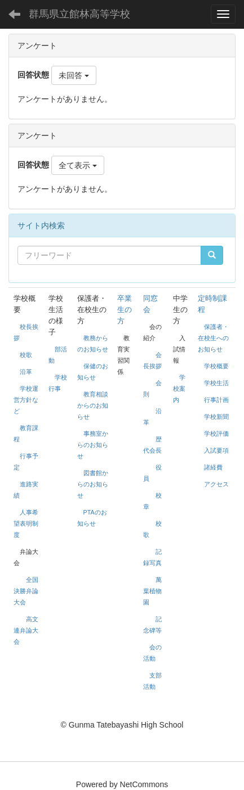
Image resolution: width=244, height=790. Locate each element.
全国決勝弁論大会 (26, 591)
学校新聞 (216, 416)
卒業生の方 (124, 309)
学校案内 (179, 388)
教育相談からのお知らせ (92, 405)
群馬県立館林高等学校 (79, 14)
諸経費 (213, 467)
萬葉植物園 (152, 591)
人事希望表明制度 (26, 523)
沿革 (26, 371)
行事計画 (216, 399)
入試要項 (216, 450)
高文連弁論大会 (26, 630)
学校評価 (216, 433)
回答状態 (33, 74)
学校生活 (216, 383)
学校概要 (216, 366)
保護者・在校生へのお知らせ (213, 338)
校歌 (26, 354)
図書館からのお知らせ (92, 484)
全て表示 (78, 165)
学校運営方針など (26, 399)
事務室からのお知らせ (92, 444)
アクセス (216, 484)
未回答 (74, 75)
